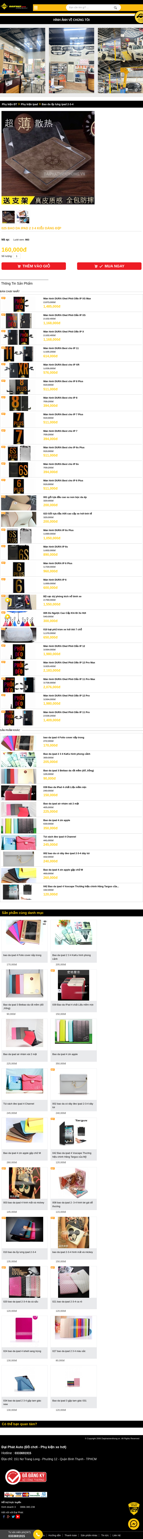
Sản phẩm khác (89, 1535)
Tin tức (105, 1535)
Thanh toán (71, 1535)
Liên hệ (116, 1535)
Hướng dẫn (55, 1535)
